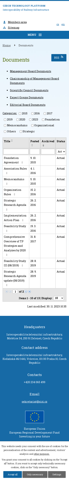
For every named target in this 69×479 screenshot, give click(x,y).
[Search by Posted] (35, 151)
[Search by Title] (16, 151)
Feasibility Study (15, 228)
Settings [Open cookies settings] (56, 474)
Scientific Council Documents (29, 90)
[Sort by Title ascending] (12, 140)
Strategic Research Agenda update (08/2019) (15, 278)
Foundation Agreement (14, 160)
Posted (34, 141)
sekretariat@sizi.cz (34, 401)
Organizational (44, 125)
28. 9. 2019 (33, 274)
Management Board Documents (30, 71)
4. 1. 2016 (33, 171)
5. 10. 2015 (33, 181)
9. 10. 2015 (33, 160)
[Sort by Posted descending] (32, 146)
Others (11, 131)
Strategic (29, 131)
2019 (10, 119)
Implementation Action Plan (15, 218)
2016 (37, 113)
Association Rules (15, 171)
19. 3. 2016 (33, 228)
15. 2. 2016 (33, 192)
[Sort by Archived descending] (44, 146)
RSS (59, 57)
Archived (48, 141)
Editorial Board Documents (27, 105)
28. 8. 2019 (33, 263)
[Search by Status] (61, 151)
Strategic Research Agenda (15, 205)
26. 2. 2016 (33, 203)
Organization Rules (12, 192)
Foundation (52, 119)
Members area (15, 22)
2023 (35, 119)
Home (7, 45)
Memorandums (17, 125)
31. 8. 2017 (33, 239)
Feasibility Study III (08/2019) (15, 263)
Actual (61, 158)
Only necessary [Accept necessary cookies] (35, 474)
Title (7, 141)
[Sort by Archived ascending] (44, 144)
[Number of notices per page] (59, 298)
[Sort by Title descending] (12, 141)
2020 (22, 119)
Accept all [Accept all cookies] (12, 474)
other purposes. (42, 453)
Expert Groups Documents (26, 97)
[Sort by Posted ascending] (32, 144)
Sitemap (11, 27)
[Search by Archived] (48, 151)
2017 (49, 113)
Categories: (10, 113)
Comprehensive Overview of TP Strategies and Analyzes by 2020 (15, 245)
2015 (24, 113)
